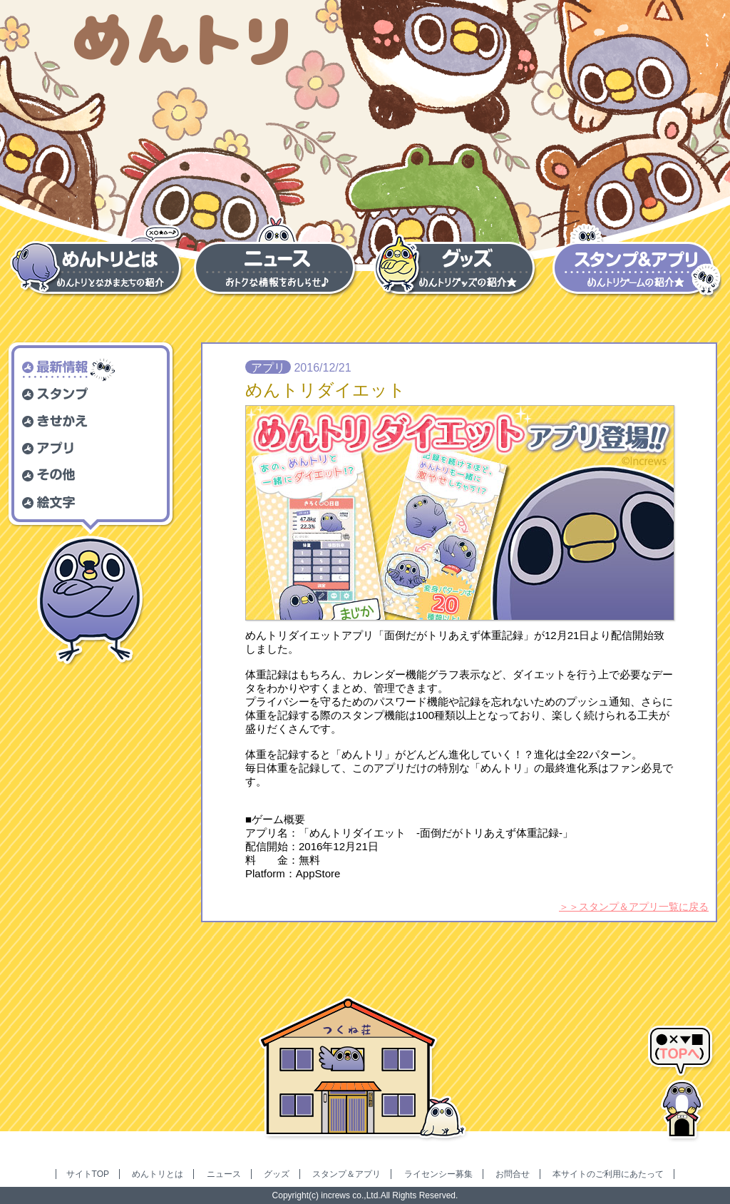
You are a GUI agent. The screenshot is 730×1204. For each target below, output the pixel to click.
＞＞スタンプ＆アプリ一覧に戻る (634, 906)
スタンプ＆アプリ (346, 1174)
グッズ (276, 1174)
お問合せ (512, 1174)
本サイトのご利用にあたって (608, 1174)
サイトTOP (87, 1174)
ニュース (224, 1174)
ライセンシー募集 (438, 1174)
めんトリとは (157, 1174)
